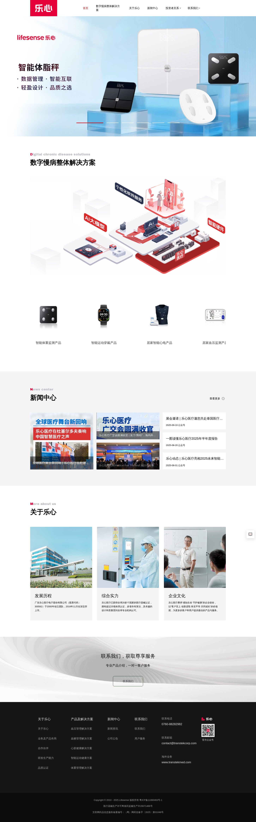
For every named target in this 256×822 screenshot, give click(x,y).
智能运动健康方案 (81, 758)
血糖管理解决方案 (81, 738)
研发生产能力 (46, 758)
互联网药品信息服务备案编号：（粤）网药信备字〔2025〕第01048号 (128, 812)
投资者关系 (173, 8)
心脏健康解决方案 (81, 748)
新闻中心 (153, 8)
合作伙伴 (43, 748)
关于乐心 (134, 8)
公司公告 (112, 738)
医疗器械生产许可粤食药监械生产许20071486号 (128, 806)
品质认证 (43, 767)
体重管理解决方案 (81, 767)
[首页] (43, 8)
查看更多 (217, 398)
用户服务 (140, 738)
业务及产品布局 (47, 738)
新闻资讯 (112, 728)
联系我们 (194, 8)
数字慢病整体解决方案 (108, 8)
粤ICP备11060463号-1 (150, 800)
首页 (86, 8)
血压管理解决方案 (81, 728)
